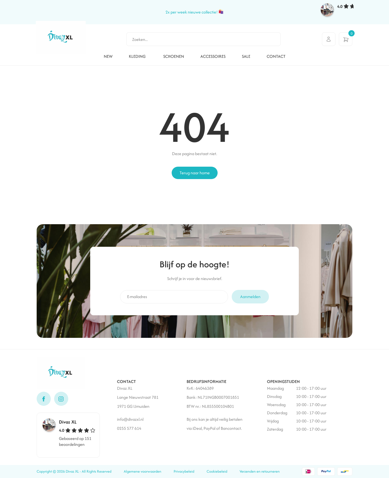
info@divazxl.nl (130, 419)
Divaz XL (68, 421)
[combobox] (203, 39)
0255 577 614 (129, 428)
